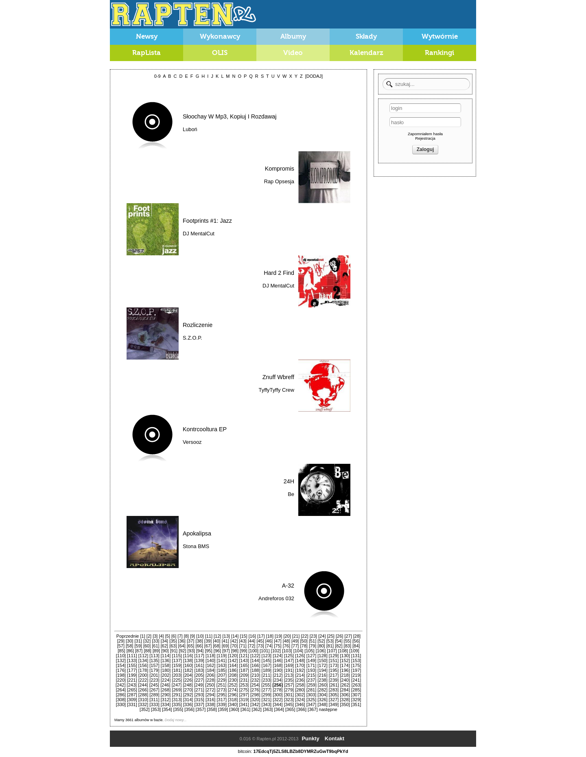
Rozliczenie (197, 325)
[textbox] (426, 84)
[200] (143, 675)
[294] (210, 694)
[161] (199, 665)
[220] (121, 680)
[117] (199, 655)
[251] (221, 684)
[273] (221, 689)
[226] (188, 680)
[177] (132, 670)
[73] (260, 645)
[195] (334, 670)
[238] (322, 680)
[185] (221, 670)
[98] (234, 650)
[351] (356, 704)
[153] (356, 660)
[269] (176, 689)
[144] (255, 660)
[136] (166, 660)
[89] (156, 650)
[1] (142, 636)
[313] (176, 699)
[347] (311, 704)
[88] (147, 650)
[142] (233, 660)
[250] (210, 684)
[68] (216, 645)
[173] (334, 665)
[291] (176, 694)
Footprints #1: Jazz (207, 220)
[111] (132, 655)
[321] (266, 699)
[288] (143, 694)
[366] (301, 709)
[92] (182, 650)
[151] (334, 660)
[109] (354, 650)
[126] (300, 655)
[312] (166, 699)
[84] (356, 645)
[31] (138, 641)
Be (291, 494)
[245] (154, 684)
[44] (251, 641)
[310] (143, 699)
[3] (155, 636)
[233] (266, 680)
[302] (300, 694)
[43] (243, 641)
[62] (164, 645)
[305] (334, 694)
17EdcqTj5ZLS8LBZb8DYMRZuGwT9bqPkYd (301, 751)
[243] (132, 684)
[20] (287, 636)
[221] (132, 680)
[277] (266, 689)
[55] (347, 641)
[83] (347, 645)
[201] (154, 675)
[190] (277, 670)
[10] (199, 636)
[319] (244, 699)
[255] (266, 684)
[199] (132, 675)
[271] (199, 689)
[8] (186, 636)
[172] (322, 665)
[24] (322, 636)
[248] (187, 684)
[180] (166, 670)
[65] (190, 645)
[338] (210, 704)
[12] (217, 636)
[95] (208, 650)
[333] (154, 704)
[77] (295, 645)
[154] (121, 665)
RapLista (146, 53)
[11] (208, 636)
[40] (216, 641)
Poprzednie (127, 636)
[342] (255, 704)
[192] (300, 670)
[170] (300, 665)
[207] (221, 675)
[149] (311, 660)
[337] (199, 704)
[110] (121, 655)
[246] (165, 684)
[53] (330, 641)
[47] (277, 641)
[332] (143, 704)
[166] (255, 665)
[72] (251, 645)
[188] (255, 670)
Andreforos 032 (276, 598)
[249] (199, 684)
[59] (138, 645)
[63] (173, 645)
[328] (345, 699)
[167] (266, 665)
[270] (188, 689)
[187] (244, 670)
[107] (332, 650)
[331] (132, 704)
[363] (268, 709)
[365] (290, 709)
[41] (225, 641)
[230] (233, 680)
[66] (199, 645)
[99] (243, 650)
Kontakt (334, 738)
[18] (269, 636)
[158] (166, 665)
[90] (164, 650)
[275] (244, 689)
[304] (322, 694)
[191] (289, 670)
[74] (269, 645)
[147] (289, 660)
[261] (334, 684)
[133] (132, 660)
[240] (345, 680)
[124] (277, 655)
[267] (154, 689)
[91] (173, 650)
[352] (144, 709)
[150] (322, 660)
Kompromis (279, 168)
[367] (312, 709)
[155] (132, 665)
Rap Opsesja (279, 181)
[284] (345, 689)
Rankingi (439, 53)
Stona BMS (196, 546)
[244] (143, 684)
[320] (255, 699)
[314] (188, 699)
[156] (143, 665)
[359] (223, 709)
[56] (356, 641)
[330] (121, 704)
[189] (266, 670)
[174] (345, 665)
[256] (278, 684)
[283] (334, 689)
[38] (199, 641)
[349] (334, 704)
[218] (345, 675)
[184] (210, 670)
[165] (244, 665)
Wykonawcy (220, 36)
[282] (322, 689)
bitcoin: (245, 751)
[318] (233, 699)
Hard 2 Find (279, 273)
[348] (322, 704)
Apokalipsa (197, 533)
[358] (211, 709)
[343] (266, 704)
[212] (277, 675)
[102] (276, 650)
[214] (300, 675)
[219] (356, 675)
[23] (313, 636)
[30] (129, 641)
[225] (176, 680)
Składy (366, 36)
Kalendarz (366, 53)
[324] (300, 699)
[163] (221, 665)
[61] (155, 645)
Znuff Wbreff (278, 377)
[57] (121, 645)
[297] (244, 694)
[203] (176, 675)
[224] (166, 680)
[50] (303, 641)
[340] (233, 704)
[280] (300, 689)
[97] (226, 650)
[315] (199, 699)
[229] (221, 680)
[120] (233, 655)
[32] (147, 641)
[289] (154, 694)
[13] (226, 636)
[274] (233, 689)
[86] (130, 650)
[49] (295, 641)
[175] (356, 665)
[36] (182, 641)
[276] (255, 689)
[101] (264, 650)
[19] (278, 636)
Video (293, 53)
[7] (179, 636)
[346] (300, 704)
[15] (243, 636)
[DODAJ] (314, 76)
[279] (289, 689)
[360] (234, 709)
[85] (121, 650)
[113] (154, 655)
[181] (176, 670)
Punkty (310, 738)
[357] (201, 709)
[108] (343, 650)
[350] (345, 704)
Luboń (190, 129)
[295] (221, 694)
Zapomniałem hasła (425, 134)
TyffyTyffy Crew (276, 390)
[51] (312, 641)
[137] (176, 660)
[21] (296, 636)
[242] (120, 684)
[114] (166, 655)
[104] (298, 650)
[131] (356, 655)
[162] (210, 665)
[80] (321, 645)
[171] (311, 665)
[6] (173, 636)
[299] (266, 694)
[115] (176, 655)
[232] (255, 680)
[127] (311, 655)
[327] (334, 699)
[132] (121, 660)
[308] (121, 699)
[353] (156, 709)
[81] (330, 645)
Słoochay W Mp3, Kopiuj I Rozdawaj (229, 116)
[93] (191, 650)
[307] (356, 694)
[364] (279, 709)
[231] (244, 680)
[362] (256, 709)
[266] (143, 689)
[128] (322, 655)
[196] (345, 670)
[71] (243, 645)
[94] (199, 650)
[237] (311, 680)
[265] (132, 689)
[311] (154, 699)
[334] (166, 704)
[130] (345, 655)
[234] (277, 680)
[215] (311, 675)
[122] (255, 655)
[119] (221, 655)
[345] (289, 704)
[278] (277, 689)
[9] (192, 636)
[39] (208, 641)
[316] (210, 699)
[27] (348, 636)
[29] (121, 641)
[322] (277, 699)
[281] (311, 689)
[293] (199, 694)
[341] (244, 704)
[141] (221, 660)
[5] (167, 636)
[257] (289, 684)
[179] (154, 670)
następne (328, 709)
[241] (356, 680)
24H (289, 481)
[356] (189, 709)
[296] (233, 694)
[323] (289, 699)
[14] (234, 636)
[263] (356, 684)
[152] (345, 660)
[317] (221, 699)
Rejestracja (425, 138)
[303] (311, 694)
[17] (261, 636)
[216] (322, 675)
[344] (277, 704)
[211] (266, 675)
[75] (277, 645)
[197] (356, 670)
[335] (176, 704)
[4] (161, 636)
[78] (303, 645)
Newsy (146, 36)
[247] (176, 684)
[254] (255, 684)
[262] (345, 684)
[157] (154, 665)
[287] (132, 694)
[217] (334, 675)
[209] (244, 675)
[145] (266, 660)
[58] (129, 645)
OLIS (219, 53)
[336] (188, 704)
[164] (233, 665)
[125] (289, 655)
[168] (277, 665)
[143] (244, 660)
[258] (300, 684)
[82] (338, 645)
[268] (166, 689)
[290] (166, 694)
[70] (234, 645)
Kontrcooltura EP (205, 429)
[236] (300, 680)
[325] (311, 699)
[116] (188, 655)
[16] (252, 636)
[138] (188, 660)
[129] (334, 655)
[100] (253, 650)
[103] (287, 650)
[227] (199, 680)
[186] (233, 670)
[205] (199, 675)
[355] (178, 709)
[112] (143, 655)
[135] (154, 660)
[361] (245, 709)
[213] (289, 675)
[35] (173, 641)
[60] (147, 645)
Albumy (293, 36)
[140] (210, 660)
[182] (188, 670)
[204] (188, 675)
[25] (331, 636)
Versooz (192, 442)
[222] (143, 680)
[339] (221, 704)
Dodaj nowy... (176, 720)
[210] (255, 675)
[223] (154, 680)
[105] (309, 650)
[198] (121, 675)
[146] (277, 660)
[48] (286, 641)
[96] (217, 650)
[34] (164, 641)
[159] (176, 665)
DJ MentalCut (198, 233)
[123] (266, 655)
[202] (166, 675)
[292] (188, 694)
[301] (289, 694)
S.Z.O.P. (192, 338)
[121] (244, 655)
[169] (289, 665)
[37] (190, 641)
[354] (167, 709)
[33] (155, 641)
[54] (338, 641)
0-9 (157, 76)
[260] (323, 684)
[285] (356, 689)
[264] (121, 689)
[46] (269, 641)
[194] (322, 670)
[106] (321, 650)
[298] (255, 694)
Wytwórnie (440, 36)
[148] (300, 660)
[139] (199, 660)
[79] (312, 645)
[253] (244, 684)
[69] (225, 645)
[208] (233, 675)
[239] (334, 680)
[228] (210, 680)
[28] (357, 636)
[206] (210, 675)
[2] (148, 636)
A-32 (288, 585)
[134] (143, 660)
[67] (208, 645)
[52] (321, 641)
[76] (286, 645)
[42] (234, 641)
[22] (304, 636)
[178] (143, 670)
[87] (138, 650)
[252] (232, 684)
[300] (277, 694)
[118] (210, 655)
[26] (339, 636)
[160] (188, 665)
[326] (322, 699)
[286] (121, 694)
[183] (199, 670)
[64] (182, 645)
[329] (356, 699)
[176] (121, 670)
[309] (132, 699)
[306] (345, 694)
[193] (311, 670)
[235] (289, 680)
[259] (311, 684)
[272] (210, 689)
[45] (260, 641)
